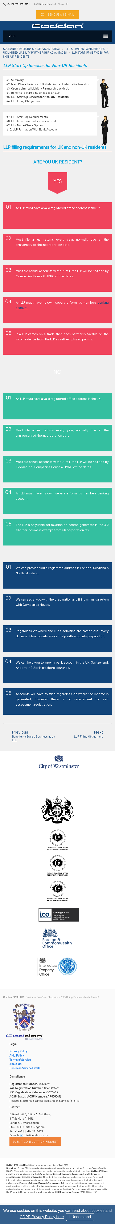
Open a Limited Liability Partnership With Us (40, 88)
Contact (52, 4)
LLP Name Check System (27, 125)
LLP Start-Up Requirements (29, 117)
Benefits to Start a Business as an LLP (35, 92)
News (61, 4)
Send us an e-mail (57, 14)
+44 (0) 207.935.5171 (30, 1131)
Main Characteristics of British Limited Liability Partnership (50, 84)
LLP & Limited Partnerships (85, 48)
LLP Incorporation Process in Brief (33, 121)
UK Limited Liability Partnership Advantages (35, 52)
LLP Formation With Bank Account (35, 129)
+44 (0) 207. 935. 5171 (18, 4)
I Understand (80, 1217)
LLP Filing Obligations (25, 101)
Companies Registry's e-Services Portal (31, 48)
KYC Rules (40, 4)
